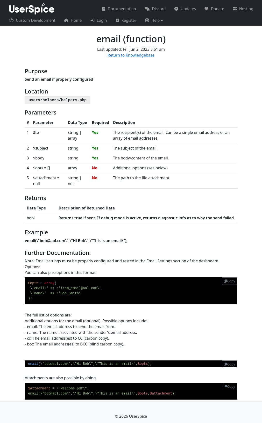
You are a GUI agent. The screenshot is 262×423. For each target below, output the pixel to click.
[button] (154, 20)
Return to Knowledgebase (130, 55)
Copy (229, 281)
